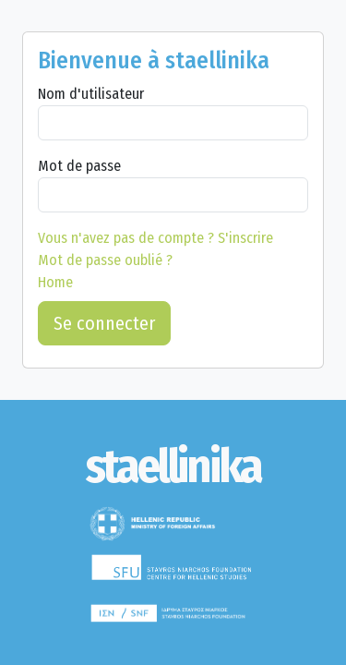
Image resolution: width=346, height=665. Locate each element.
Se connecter (104, 323)
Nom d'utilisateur (91, 94)
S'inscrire (155, 238)
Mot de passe (79, 166)
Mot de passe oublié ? (105, 260)
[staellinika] (173, 466)
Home (55, 282)
